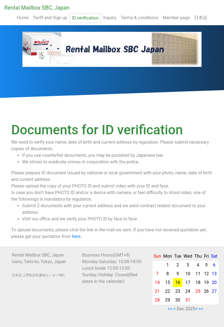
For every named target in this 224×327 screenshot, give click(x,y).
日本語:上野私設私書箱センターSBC (38, 275)
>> (201, 308)
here (76, 236)
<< (170, 308)
